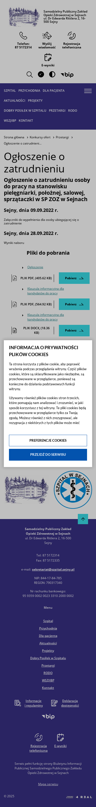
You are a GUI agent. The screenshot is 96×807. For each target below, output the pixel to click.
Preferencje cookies (48, 440)
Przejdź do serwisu (48, 454)
